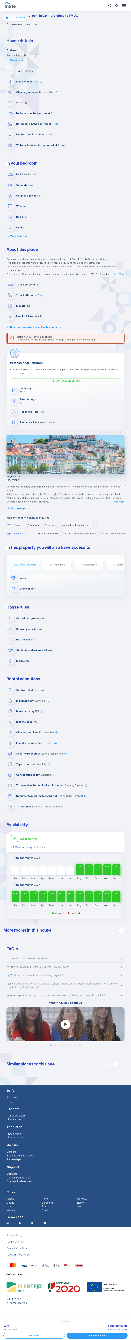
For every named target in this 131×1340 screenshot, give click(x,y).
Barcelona (47, 1202)
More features (16, 236)
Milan (9, 1206)
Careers (11, 1151)
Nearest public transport (31, 134)
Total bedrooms (26, 284)
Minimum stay (25, 700)
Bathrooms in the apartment (33, 123)
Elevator (21, 305)
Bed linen (21, 216)
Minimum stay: (24, 846)
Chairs (20, 227)
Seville (45, 1209)
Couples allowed (26, 195)
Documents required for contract (36, 795)
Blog (9, 1100)
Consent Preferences (19, 1181)
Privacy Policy (14, 1235)
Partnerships (14, 1158)
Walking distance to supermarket (36, 145)
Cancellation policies (18, 1177)
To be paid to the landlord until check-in (40, 785)
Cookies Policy (14, 1241)
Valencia (11, 1209)
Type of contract (26, 763)
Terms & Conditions (17, 1248)
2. (8, 966)
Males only (22, 660)
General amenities (27, 564)
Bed (18, 174)
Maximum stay (25, 710)
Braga (45, 1206)
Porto (45, 1198)
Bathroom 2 (123, 564)
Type (19, 70)
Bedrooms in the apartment (33, 113)
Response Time (29, 422)
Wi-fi (19, 102)
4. (8, 983)
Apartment (60, 564)
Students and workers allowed (34, 649)
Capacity (21, 185)
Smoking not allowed (29, 628)
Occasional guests (27, 618)
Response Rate (29, 411)
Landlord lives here (27, 316)
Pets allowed (24, 639)
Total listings (28, 399)
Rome (80, 1202)
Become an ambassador (20, 1155)
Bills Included (24, 81)
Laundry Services (27, 742)
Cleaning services (27, 92)
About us (12, 1096)
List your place (15, 1137)
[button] (51, 1045)
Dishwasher (27, 588)
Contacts (12, 1173)
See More (119, 274)
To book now (23, 806)
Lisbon (10, 1198)
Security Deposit (26, 753)
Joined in (25, 388)
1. (8, 958)
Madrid (10, 1202)
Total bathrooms (26, 295)
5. (8, 995)
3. (8, 975)
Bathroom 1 (91, 564)
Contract (21, 689)
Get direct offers (16, 1115)
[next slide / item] (122, 1024)
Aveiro (80, 1206)
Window (21, 206)
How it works (14, 1119)
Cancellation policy (28, 774)
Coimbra (82, 1198)
